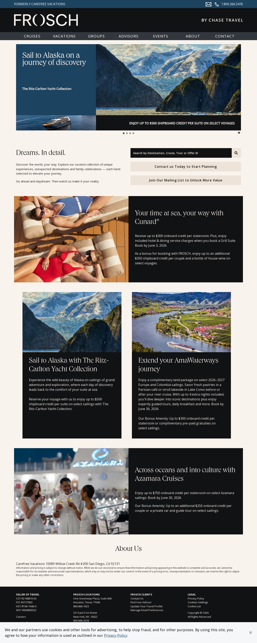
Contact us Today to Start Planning (186, 166)
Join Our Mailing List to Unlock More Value (185, 180)
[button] (250, 632)
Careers (21, 617)
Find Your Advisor (141, 602)
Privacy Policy (115, 635)
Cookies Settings (198, 602)
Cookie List (194, 606)
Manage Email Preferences (147, 610)
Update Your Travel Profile (147, 606)
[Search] (236, 153)
